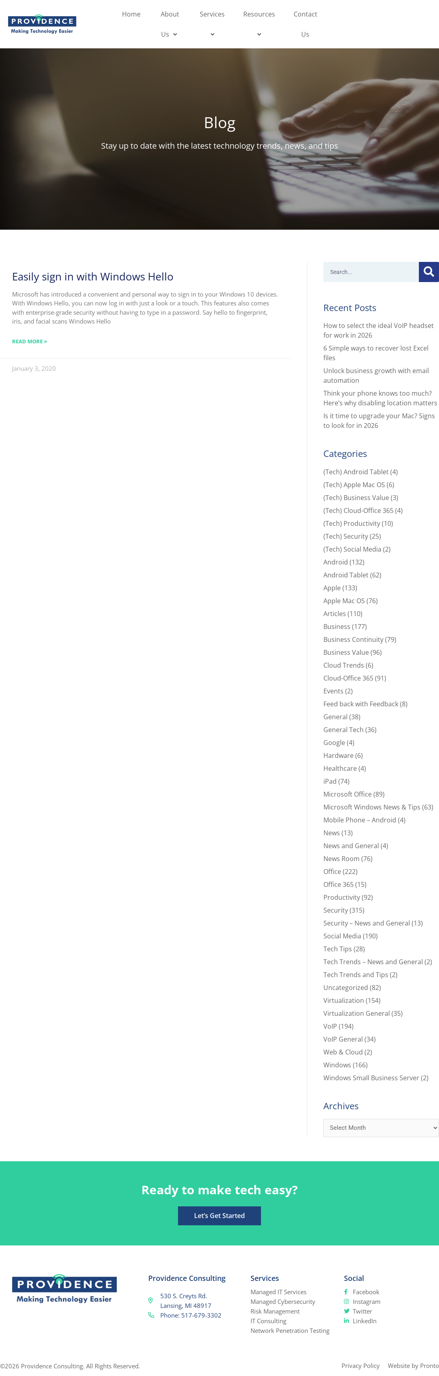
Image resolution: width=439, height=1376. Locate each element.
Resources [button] (260, 24)
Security (335, 910)
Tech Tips (337, 948)
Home (131, 14)
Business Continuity (353, 639)
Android (335, 562)
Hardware (338, 755)
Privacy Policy (361, 1365)
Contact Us (305, 24)
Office (332, 871)
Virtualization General (356, 1013)
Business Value (346, 652)
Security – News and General (366, 923)
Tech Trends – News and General (373, 961)
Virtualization (343, 1000)
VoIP (330, 1026)
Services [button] (213, 24)
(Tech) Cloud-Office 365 (358, 510)
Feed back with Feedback (360, 703)
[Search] (429, 272)
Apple (332, 587)
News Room (341, 858)
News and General (351, 845)
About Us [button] (170, 24)
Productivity (341, 897)
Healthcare (340, 768)
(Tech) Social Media (352, 549)
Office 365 (338, 884)
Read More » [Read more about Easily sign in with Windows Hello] (29, 341)
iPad (330, 781)
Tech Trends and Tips (355, 974)
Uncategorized (345, 987)
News (331, 832)
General (335, 716)
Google (334, 742)
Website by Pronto (413, 1365)
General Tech (343, 729)
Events (333, 691)
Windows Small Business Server (371, 1077)
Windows (337, 1065)
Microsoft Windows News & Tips (371, 807)
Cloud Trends (343, 665)
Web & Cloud (343, 1052)
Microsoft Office (347, 794)
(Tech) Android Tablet (356, 471)
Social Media (342, 936)
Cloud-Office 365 (348, 678)
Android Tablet (346, 575)
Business (336, 626)
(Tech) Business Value (356, 497)
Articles (334, 613)
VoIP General (343, 1039)
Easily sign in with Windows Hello (93, 276)
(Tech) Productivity (351, 523)
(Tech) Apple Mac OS (354, 484)
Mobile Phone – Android (359, 820)
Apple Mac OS (344, 600)
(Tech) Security (345, 536)
